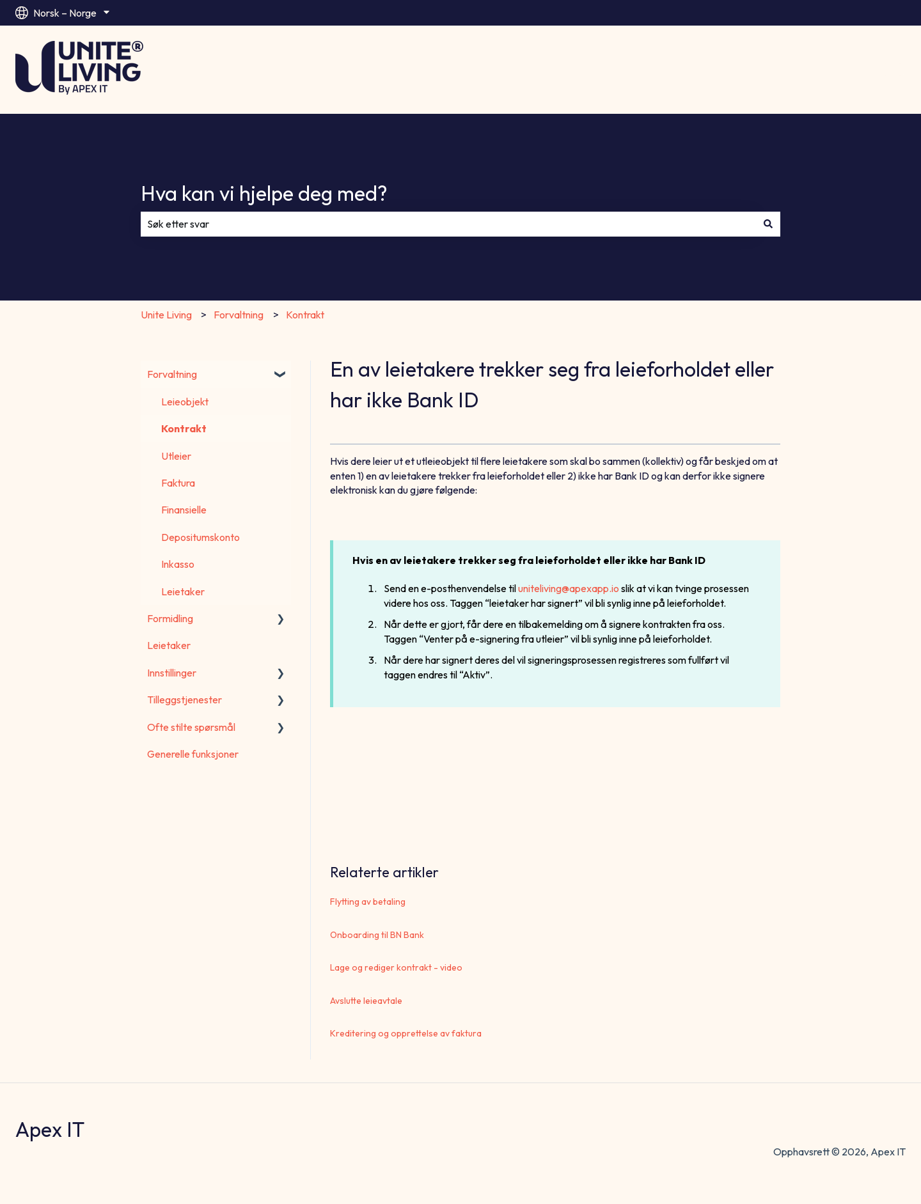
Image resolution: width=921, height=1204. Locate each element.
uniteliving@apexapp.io (568, 588)
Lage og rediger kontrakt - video (396, 967)
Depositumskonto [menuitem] (200, 537)
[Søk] (768, 224)
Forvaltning (239, 314)
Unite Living (166, 314)
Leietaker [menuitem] (183, 591)
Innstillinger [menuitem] (171, 672)
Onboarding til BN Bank (377, 935)
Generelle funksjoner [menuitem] (193, 753)
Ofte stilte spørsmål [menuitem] (191, 727)
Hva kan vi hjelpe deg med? (264, 193)
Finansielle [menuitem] (184, 509)
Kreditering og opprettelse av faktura (406, 1033)
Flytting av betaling (367, 901)
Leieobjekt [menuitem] (185, 401)
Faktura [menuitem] (178, 482)
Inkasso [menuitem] (177, 564)
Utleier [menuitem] (176, 456)
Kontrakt (305, 314)
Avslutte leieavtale (366, 1000)
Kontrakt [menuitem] (184, 428)
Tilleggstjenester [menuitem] (184, 699)
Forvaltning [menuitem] (172, 374)
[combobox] (448, 224)
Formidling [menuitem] (170, 618)
